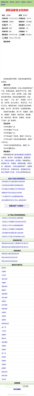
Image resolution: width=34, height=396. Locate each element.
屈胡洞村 (4, 294)
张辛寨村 (4, 305)
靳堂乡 (29, 2)
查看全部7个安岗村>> (17, 206)
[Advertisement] (17, 60)
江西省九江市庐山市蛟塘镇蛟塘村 (12, 225)
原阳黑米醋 (21, 163)
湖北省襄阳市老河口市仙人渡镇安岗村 (14, 200)
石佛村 (4, 271)
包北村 (4, 379)
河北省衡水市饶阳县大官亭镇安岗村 (13, 189)
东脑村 (4, 282)
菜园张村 (4, 286)
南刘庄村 (4, 375)
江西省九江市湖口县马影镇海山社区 (13, 236)
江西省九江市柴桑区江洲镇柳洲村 (12, 229)
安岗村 (3, 4)
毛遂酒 (13, 163)
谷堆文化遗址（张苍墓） (13, 160)
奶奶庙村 (4, 308)
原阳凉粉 (7, 166)
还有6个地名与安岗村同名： (17, 178)
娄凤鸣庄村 (5, 323)
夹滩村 (4, 312)
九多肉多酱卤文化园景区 (22, 155)
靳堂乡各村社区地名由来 (10, 261)
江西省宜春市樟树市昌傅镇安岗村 (12, 185)
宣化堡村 (4, 297)
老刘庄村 (4, 279)
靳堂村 (4, 268)
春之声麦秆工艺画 (7, 172)
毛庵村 (4, 346)
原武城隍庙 (18, 157)
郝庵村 (4, 368)
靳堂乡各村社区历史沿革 (10, 257)
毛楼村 (4, 364)
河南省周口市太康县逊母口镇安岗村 (13, 181)
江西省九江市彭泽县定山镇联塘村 (12, 218)
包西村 (4, 320)
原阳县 (23, 2)
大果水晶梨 (17, 166)
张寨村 (4, 301)
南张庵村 (4, 342)
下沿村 (4, 331)
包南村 (4, 349)
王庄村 (4, 275)
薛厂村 (4, 353)
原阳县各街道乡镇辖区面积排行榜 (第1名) (15, 247)
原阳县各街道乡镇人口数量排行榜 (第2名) (15, 243)
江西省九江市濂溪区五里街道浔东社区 (14, 221)
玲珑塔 (3, 157)
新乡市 (18, 2)
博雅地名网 (4, 2)
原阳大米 (6, 163)
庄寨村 (4, 316)
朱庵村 (4, 360)
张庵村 (4, 334)
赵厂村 (4, 327)
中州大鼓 (19, 172)
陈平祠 (10, 157)
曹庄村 (4, 338)
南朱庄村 (4, 372)
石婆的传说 (15, 169)
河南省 (12, 2)
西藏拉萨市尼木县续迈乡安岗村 (12, 192)
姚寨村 (4, 290)
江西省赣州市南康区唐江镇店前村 (12, 233)
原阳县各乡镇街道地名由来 (10, 253)
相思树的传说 (26, 169)
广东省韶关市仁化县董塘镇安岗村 (12, 196)
